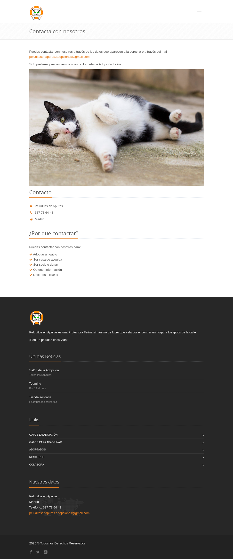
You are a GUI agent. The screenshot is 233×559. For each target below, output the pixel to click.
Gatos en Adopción (43, 434)
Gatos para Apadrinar (45, 442)
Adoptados (37, 449)
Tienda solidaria (40, 397)
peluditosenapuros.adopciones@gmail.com (59, 57)
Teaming (35, 383)
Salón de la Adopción (44, 370)
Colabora (36, 464)
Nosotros (37, 457)
